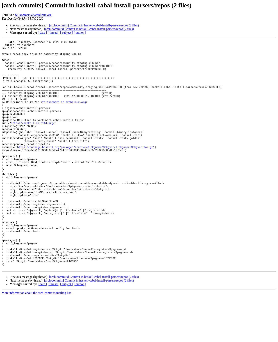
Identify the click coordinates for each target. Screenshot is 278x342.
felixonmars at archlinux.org (33, 15)
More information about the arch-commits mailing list (36, 338)
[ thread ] (53, 32)
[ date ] (42, 32)
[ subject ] (66, 32)
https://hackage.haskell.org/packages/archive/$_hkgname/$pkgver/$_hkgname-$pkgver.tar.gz (85, 168)
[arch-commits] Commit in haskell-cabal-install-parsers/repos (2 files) (94, 25)
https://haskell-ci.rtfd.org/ (33, 140)
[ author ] (80, 32)
